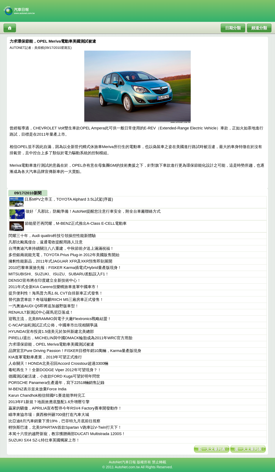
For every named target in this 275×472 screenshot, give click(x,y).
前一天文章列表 (211, 449)
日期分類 (233, 28)
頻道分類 (259, 28)
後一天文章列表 (248, 449)
